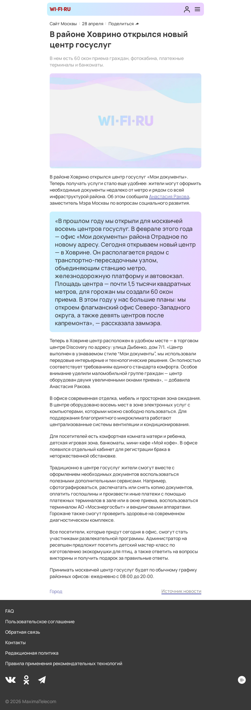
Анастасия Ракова (169, 196)
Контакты (15, 642)
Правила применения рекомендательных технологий (63, 663)
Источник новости (181, 591)
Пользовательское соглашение (40, 621)
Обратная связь (22, 632)
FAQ (9, 611)
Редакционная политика (32, 653)
